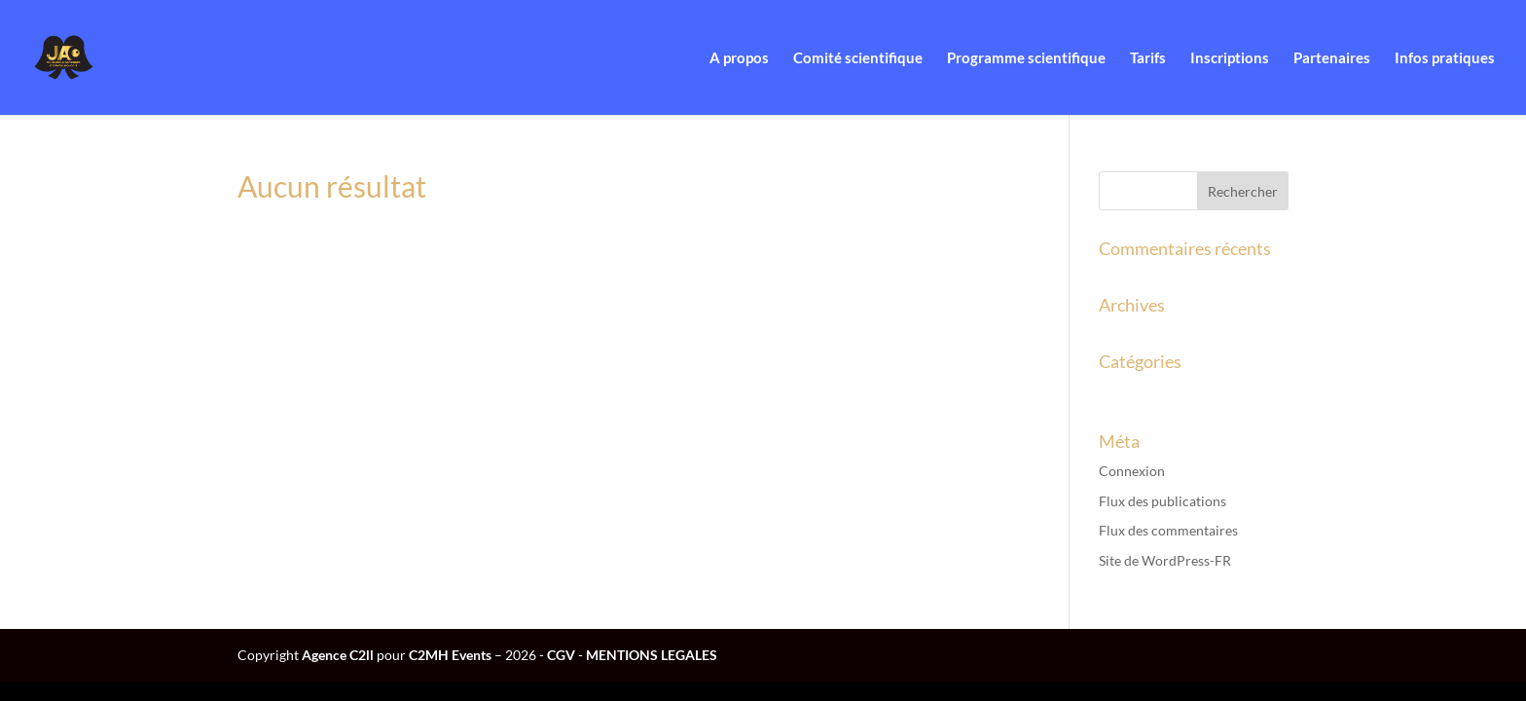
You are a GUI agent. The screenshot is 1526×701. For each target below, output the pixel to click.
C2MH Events (451, 654)
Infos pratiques (1445, 58)
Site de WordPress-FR (1165, 560)
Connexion (1132, 470)
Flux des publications (1162, 501)
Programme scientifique (1026, 58)
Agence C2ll (338, 654)
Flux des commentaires (1168, 530)
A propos (739, 58)
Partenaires (1331, 58)
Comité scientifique (858, 58)
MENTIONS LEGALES (651, 654)
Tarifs (1148, 58)
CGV (561, 654)
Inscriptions (1229, 58)
